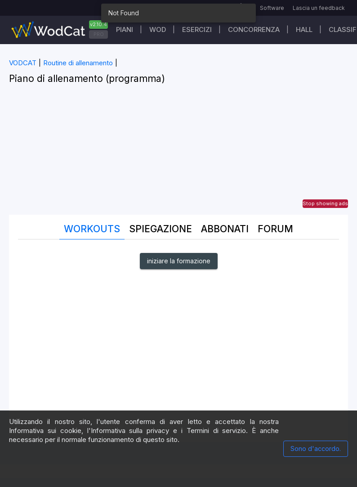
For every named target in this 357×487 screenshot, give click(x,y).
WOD (157, 29)
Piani (124, 29)
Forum (275, 228)
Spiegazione (160, 228)
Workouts (92, 228)
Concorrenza (254, 29)
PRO (99, 34)
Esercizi (197, 29)
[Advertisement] (178, 152)
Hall (304, 29)
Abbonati (225, 228)
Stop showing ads (325, 203)
